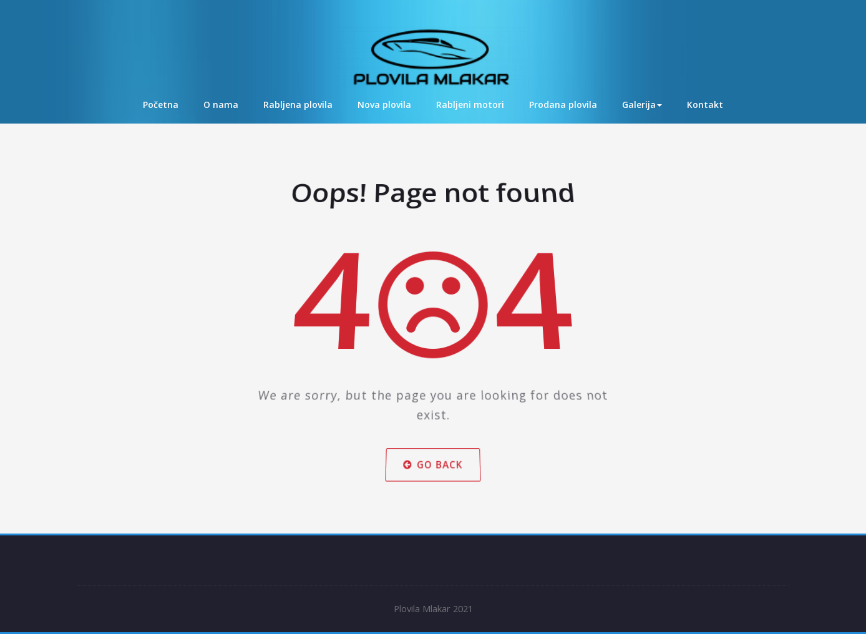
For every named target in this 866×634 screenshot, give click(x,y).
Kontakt (705, 104)
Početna (160, 104)
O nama (220, 104)
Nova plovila (384, 104)
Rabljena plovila (298, 104)
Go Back (432, 444)
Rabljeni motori (470, 104)
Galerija (642, 104)
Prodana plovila (563, 104)
